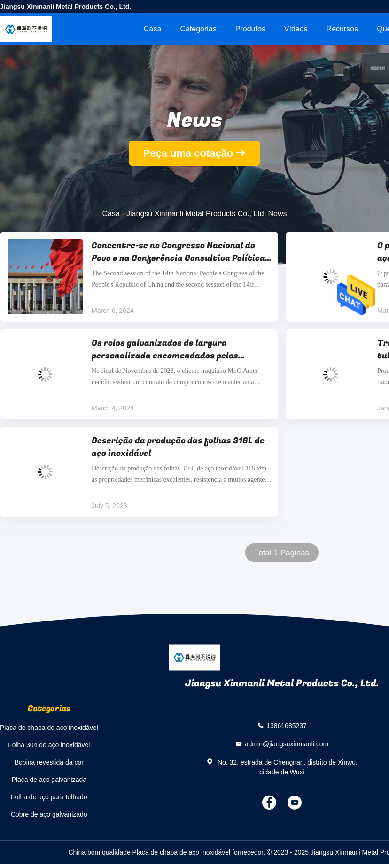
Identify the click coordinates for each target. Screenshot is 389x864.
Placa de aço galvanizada (49, 779)
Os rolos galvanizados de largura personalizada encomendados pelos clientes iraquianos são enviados (165, 349)
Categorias (198, 29)
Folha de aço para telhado (49, 797)
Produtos (250, 29)
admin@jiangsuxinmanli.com (286, 743)
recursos (342, 29)
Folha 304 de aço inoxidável (49, 745)
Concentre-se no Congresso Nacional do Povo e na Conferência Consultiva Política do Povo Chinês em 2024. (178, 252)
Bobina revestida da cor (49, 762)
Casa (152, 29)
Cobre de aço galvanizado (49, 814)
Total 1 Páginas (282, 552)
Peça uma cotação (188, 153)
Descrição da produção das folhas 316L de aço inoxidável (178, 447)
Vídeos (296, 29)
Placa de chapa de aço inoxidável (49, 727)
